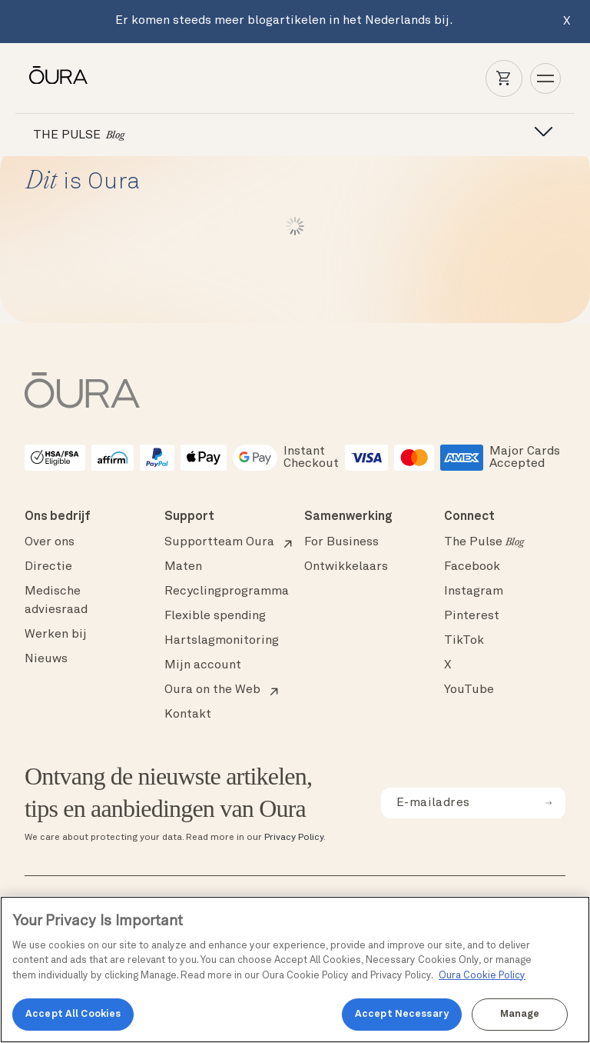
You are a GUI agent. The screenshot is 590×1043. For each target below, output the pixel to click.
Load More (295, 226)
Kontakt (187, 714)
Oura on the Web (212, 690)
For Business (341, 542)
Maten (183, 567)
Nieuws (46, 659)
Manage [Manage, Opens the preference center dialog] (520, 1014)
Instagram (473, 591)
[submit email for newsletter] (548, 803)
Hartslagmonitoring (221, 641)
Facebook (472, 567)
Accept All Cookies (73, 1014)
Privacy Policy (293, 837)
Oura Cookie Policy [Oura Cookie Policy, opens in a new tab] (482, 976)
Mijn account (202, 665)
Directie (48, 567)
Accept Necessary (402, 1014)
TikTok (464, 641)
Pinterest (471, 616)
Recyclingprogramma (226, 591)
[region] (295, 969)
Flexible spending (215, 616)
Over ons (50, 542)
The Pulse (484, 542)
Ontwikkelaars (346, 567)
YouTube (469, 690)
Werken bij (56, 634)
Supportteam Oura (219, 542)
